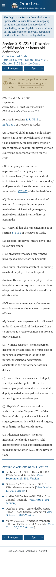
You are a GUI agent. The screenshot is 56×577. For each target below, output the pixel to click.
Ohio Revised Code (14, 56)
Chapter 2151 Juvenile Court (21, 63)
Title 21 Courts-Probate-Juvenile (24, 60)
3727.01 (16, 232)
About (43, 550)
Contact (31, 550)
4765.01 (22, 191)
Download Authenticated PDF (23, 111)
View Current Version (31, 87)
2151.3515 (32, 119)
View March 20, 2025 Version (30, 525)
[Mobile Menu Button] (3, 5)
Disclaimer (16, 550)
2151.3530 (8, 124)
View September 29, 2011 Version (24, 476)
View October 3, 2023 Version (29, 513)
